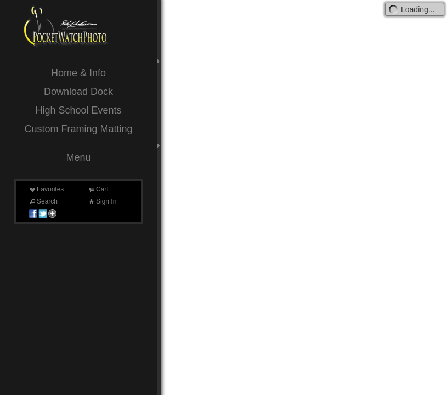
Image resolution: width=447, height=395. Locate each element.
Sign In (101, 201)
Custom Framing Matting (78, 128)
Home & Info (78, 72)
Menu (78, 157)
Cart (98, 189)
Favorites (46, 189)
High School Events (78, 110)
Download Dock (78, 91)
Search (43, 201)
